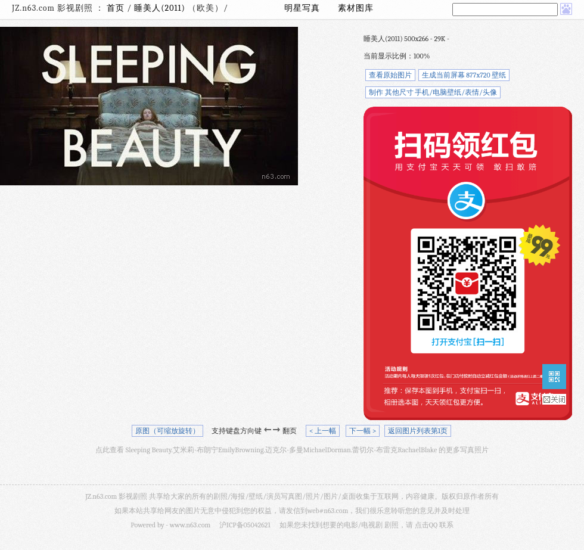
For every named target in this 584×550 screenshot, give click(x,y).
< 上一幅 (322, 431)
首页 (116, 8)
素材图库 (356, 8)
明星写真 (302, 8)
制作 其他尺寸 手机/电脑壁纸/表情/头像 (433, 92)
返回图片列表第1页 (418, 431)
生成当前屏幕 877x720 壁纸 (464, 75)
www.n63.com (190, 525)
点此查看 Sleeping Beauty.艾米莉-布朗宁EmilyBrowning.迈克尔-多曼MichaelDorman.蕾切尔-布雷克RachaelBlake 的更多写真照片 (292, 450)
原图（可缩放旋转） (167, 431)
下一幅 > (362, 431)
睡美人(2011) (161, 8)
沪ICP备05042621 (245, 525)
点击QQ (426, 525)
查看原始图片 (390, 75)
